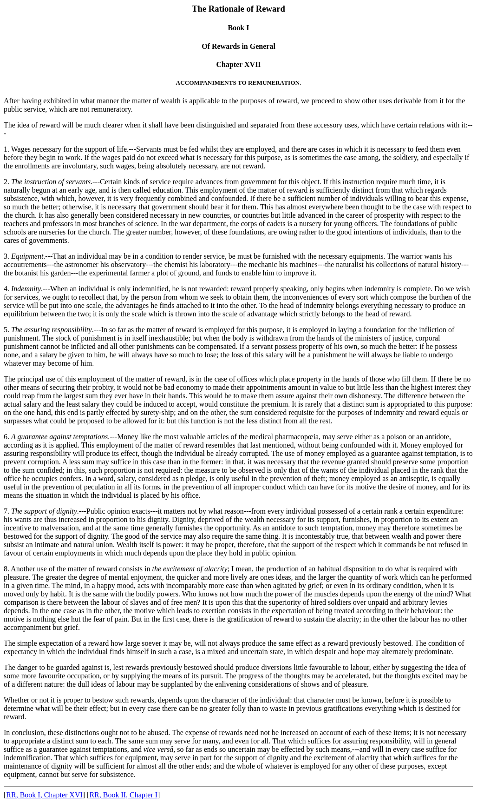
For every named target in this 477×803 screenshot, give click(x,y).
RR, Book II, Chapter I (123, 795)
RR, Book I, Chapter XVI (44, 795)
